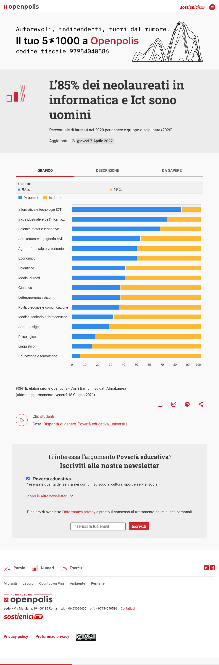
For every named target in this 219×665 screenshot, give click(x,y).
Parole (19, 568)
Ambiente (77, 583)
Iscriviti (139, 526)
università (119, 424)
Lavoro (28, 583)
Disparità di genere (59, 424)
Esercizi (77, 568)
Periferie (98, 583)
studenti (47, 416)
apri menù (212, 7)
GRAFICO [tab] (45, 170)
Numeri (47, 568)
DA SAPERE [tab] (172, 170)
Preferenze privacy (52, 636)
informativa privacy (79, 512)
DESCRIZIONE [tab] (107, 170)
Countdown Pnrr (51, 583)
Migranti (10, 583)
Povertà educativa (93, 424)
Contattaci (128, 608)
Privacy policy (16, 636)
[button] (49, 496)
